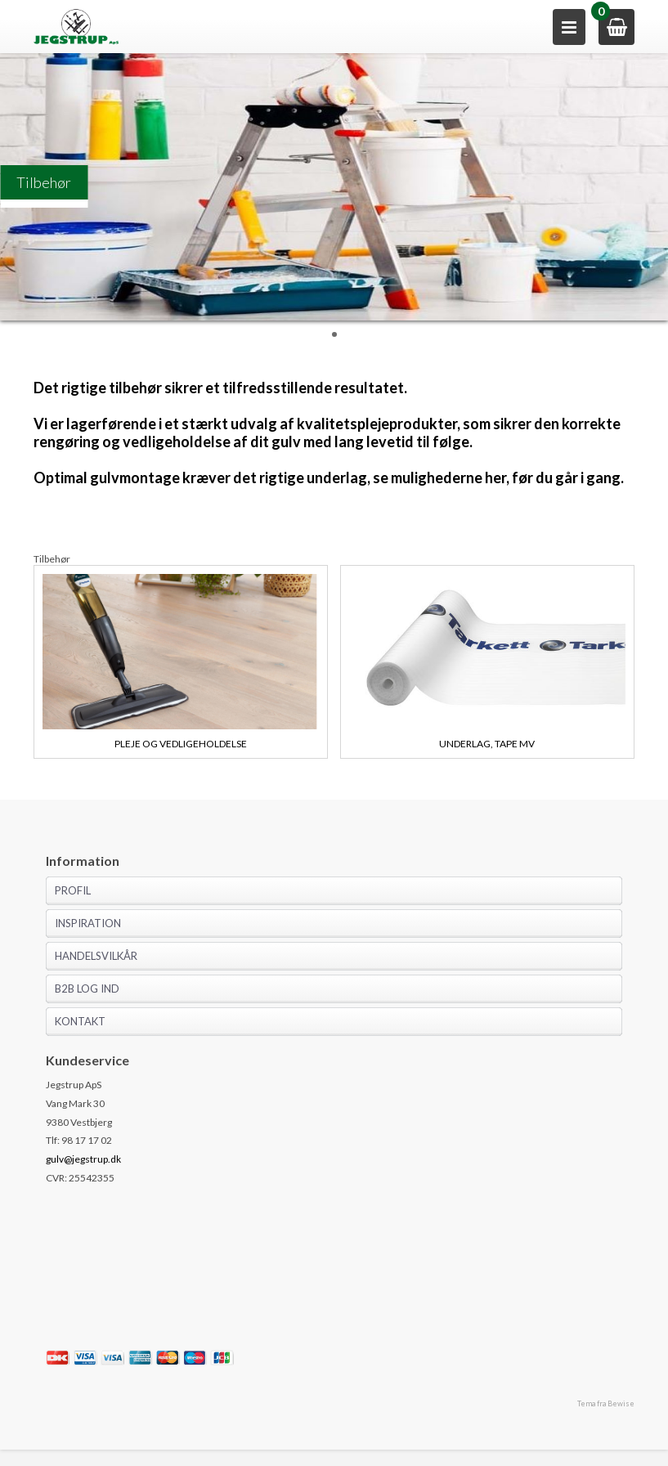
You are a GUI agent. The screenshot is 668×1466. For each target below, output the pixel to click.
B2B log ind (87, 988)
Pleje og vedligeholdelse (180, 743)
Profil (73, 890)
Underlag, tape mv (487, 743)
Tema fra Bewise (605, 1403)
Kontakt (80, 1021)
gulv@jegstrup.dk (83, 1159)
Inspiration (88, 923)
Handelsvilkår (96, 955)
